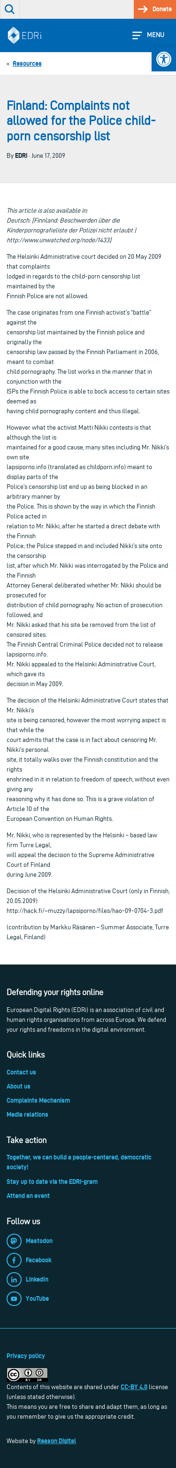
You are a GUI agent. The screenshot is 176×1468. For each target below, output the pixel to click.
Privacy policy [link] (26, 1356)
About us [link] (19, 1086)
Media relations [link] (27, 1114)
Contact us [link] (21, 1072)
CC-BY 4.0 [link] (134, 1387)
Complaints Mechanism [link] (38, 1100)
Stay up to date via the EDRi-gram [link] (52, 1181)
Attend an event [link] (28, 1195)
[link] (164, 59)
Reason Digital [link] (56, 1441)
